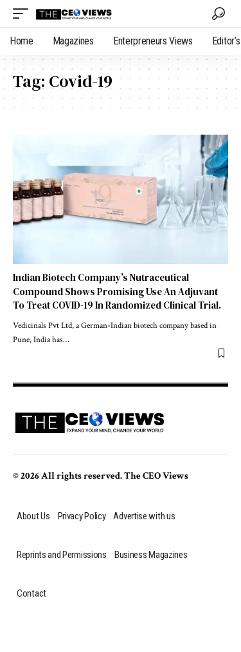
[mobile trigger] (24, 13)
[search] (218, 13)
